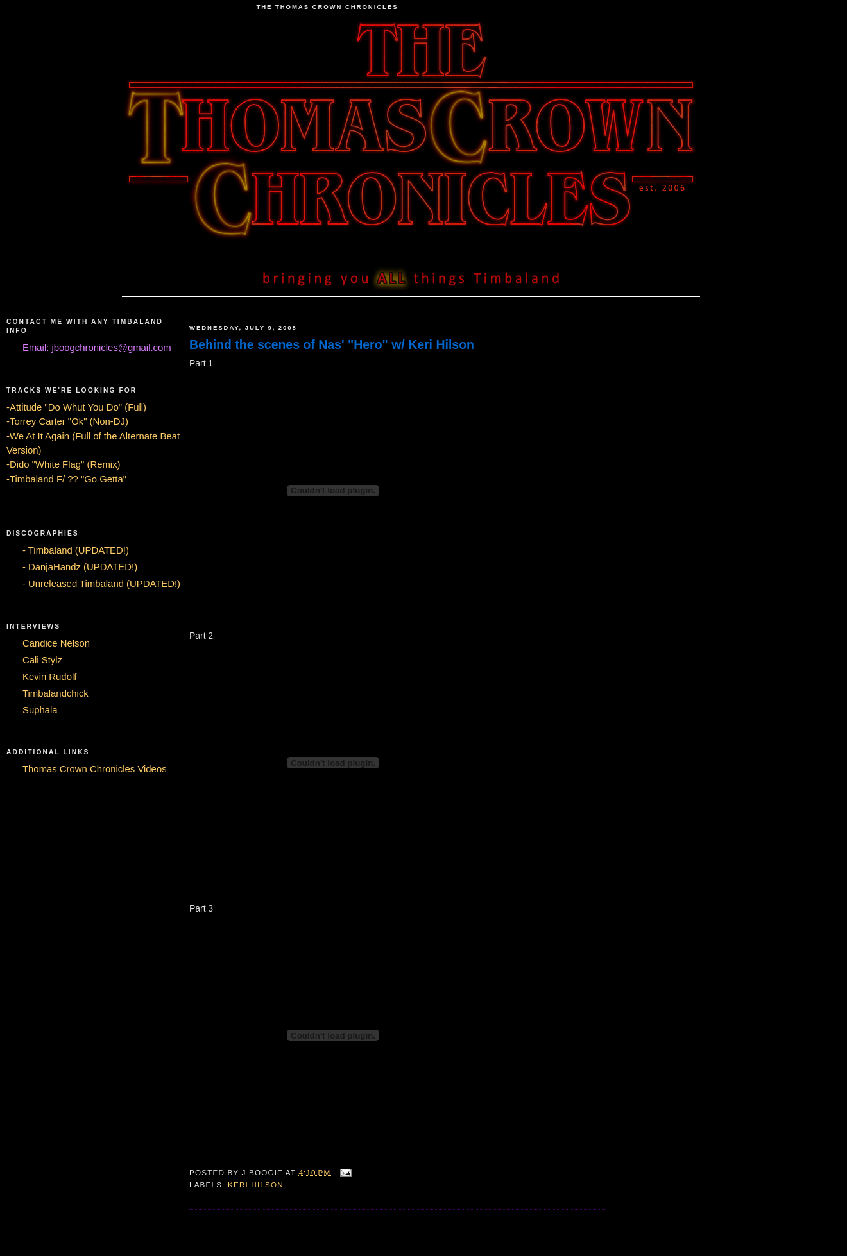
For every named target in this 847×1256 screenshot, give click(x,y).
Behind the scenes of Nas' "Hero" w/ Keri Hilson (331, 344)
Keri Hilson (256, 1184)
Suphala (40, 710)
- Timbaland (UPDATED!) (75, 550)
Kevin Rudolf (49, 677)
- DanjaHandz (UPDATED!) (79, 567)
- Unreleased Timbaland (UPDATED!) (101, 584)
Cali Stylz (42, 660)
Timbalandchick (55, 693)
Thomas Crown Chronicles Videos (94, 769)
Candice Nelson (56, 643)
